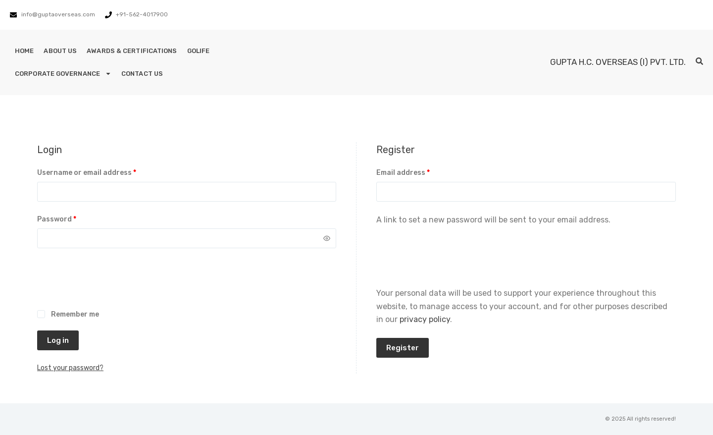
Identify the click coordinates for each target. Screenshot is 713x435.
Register (402, 347)
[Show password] (326, 238)
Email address (418, 172)
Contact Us (142, 73)
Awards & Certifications (132, 50)
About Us (60, 50)
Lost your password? (70, 368)
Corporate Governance (63, 73)
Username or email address (102, 172)
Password (72, 218)
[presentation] (112, 284)
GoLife (198, 50)
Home (24, 50)
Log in (58, 340)
